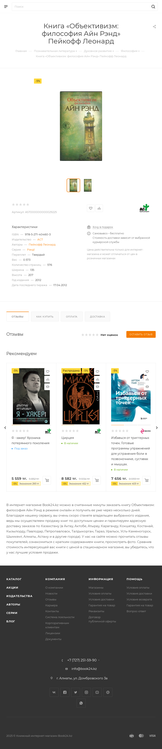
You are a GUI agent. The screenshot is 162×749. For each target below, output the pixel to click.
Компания (55, 579)
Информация (101, 579)
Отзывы (18, 316)
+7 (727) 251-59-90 (82, 660)
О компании (54, 587)
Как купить (45, 316)
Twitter (75, 692)
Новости (51, 593)
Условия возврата (139, 599)
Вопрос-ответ (136, 611)
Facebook (64, 692)
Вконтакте (54, 692)
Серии (12, 613)
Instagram (86, 692)
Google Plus (107, 692)
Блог (10, 621)
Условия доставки (101, 599)
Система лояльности (59, 617)
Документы (53, 639)
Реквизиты (96, 611)
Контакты (52, 611)
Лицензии (52, 633)
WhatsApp (81, 703)
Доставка (97, 316)
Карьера (51, 605)
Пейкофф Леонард (42, 244)
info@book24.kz (84, 669)
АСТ (40, 239)
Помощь (134, 579)
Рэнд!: (31, 249)
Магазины (96, 587)
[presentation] (5, 427)
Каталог (14, 579)
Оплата (71, 316)
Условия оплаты (100, 593)
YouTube (97, 692)
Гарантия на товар (102, 605)
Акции (12, 587)
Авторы (13, 604)
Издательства (19, 596)
